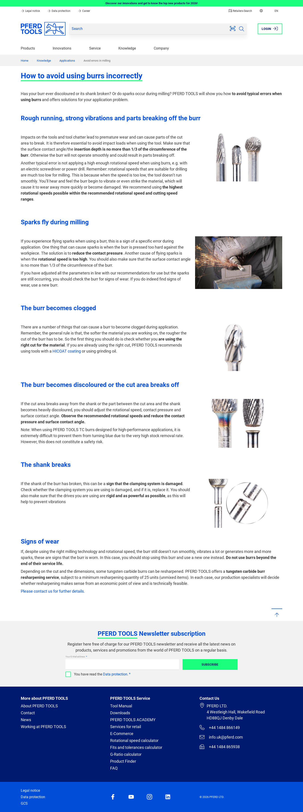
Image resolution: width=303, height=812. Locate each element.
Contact (28, 712)
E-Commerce (121, 733)
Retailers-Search (240, 10)
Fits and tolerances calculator (136, 747)
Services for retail (125, 726)
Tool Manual (121, 706)
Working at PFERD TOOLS (43, 726)
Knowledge (127, 48)
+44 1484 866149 (220, 727)
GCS (24, 803)
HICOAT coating (67, 351)
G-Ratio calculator (125, 754)
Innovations (62, 48)
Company (161, 48)
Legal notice (30, 10)
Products (28, 48)
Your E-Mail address (75, 656)
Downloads (120, 712)
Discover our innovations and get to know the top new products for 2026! (151, 3)
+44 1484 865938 (220, 746)
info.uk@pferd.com (221, 737)
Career (84, 10)
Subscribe (210, 664)
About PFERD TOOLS (39, 706)
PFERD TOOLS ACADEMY (133, 719)
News (26, 719)
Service (95, 48)
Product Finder (123, 761)
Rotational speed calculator (134, 740)
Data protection (59, 10)
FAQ (114, 768)
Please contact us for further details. (53, 591)
